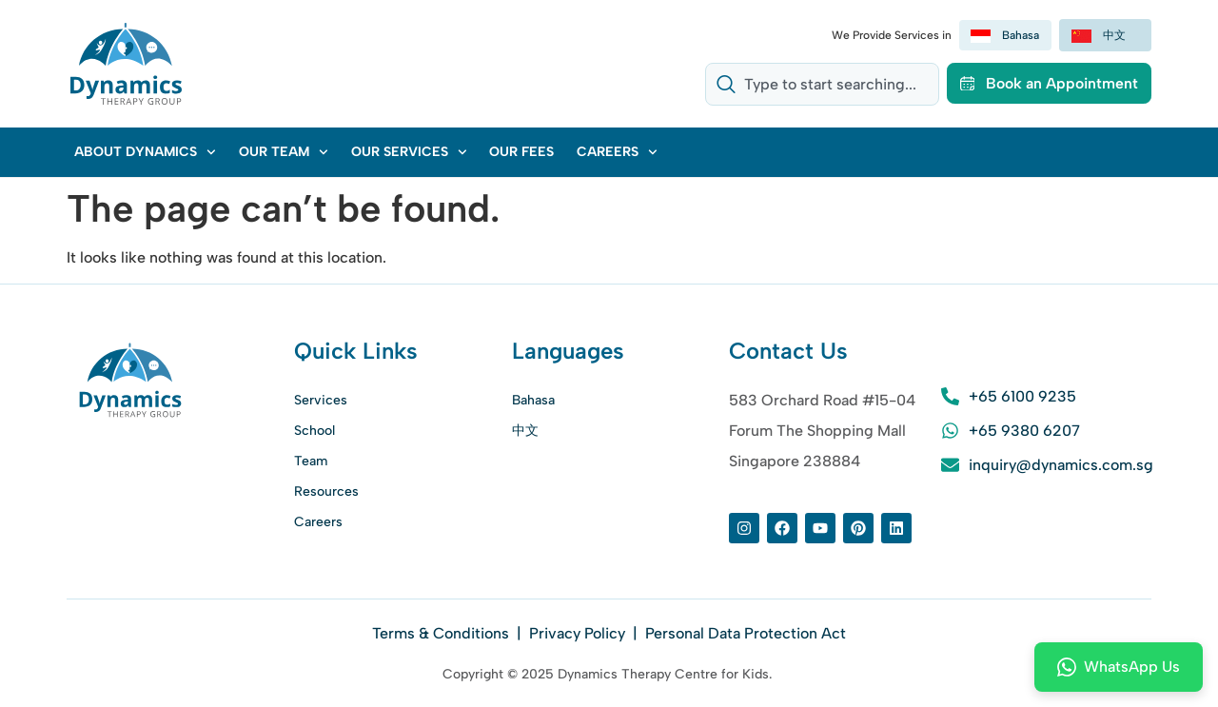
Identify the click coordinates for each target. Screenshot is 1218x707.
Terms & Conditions (442, 633)
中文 (525, 430)
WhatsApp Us (1118, 667)
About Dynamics (145, 152)
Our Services (409, 152)
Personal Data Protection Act (745, 633)
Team (310, 461)
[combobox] (821, 84)
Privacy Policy (577, 633)
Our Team (283, 152)
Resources (326, 491)
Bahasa (533, 400)
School (314, 430)
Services (320, 400)
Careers (617, 152)
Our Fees (521, 152)
